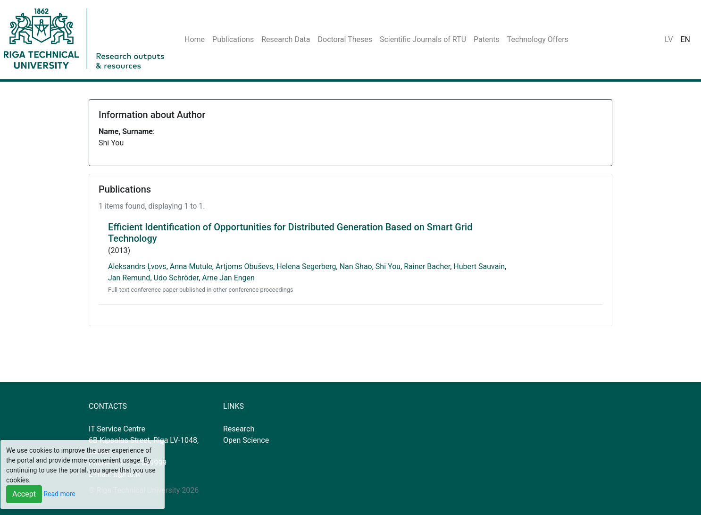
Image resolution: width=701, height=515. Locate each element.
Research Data (285, 39)
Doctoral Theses (345, 39)
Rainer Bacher (427, 266)
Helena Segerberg (306, 266)
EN (685, 39)
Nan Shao (356, 266)
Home (194, 39)
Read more (59, 494)
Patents (487, 39)
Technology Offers (537, 39)
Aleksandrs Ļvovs (137, 266)
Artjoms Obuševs (244, 266)
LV (669, 39)
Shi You (388, 266)
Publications (233, 39)
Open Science (246, 440)
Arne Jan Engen (228, 277)
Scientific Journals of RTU (423, 39)
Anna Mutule (191, 266)
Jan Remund (129, 277)
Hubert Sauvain (479, 266)
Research (238, 428)
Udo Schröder (176, 277)
